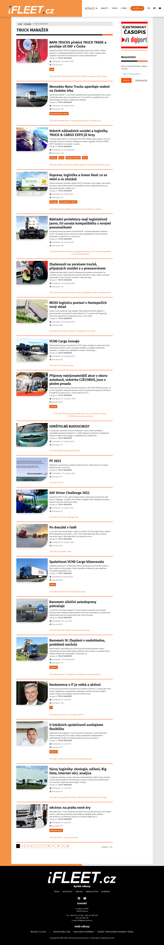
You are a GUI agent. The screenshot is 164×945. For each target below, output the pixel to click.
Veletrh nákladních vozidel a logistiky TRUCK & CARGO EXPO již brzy (78, 133)
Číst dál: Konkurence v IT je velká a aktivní (66, 714)
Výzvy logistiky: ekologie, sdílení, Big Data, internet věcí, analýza (77, 771)
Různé (52, 585)
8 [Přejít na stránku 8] (48, 846)
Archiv (79, 892)
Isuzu (61, 158)
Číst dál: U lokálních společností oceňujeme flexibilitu (70, 759)
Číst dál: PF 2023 (56, 482)
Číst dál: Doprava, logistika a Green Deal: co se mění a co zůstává (75, 209)
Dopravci (53, 667)
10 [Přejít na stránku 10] (58, 846)
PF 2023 (55, 461)
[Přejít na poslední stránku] (68, 846)
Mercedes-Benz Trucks (59, 114)
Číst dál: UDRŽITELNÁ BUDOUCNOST (64, 450)
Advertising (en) (61, 932)
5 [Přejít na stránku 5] (35, 846)
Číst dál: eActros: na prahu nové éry (63, 837)
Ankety (104, 8)
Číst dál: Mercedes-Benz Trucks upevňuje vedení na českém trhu (75, 120)
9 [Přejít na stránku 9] (53, 846)
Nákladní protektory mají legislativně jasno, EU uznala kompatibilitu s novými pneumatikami (80, 223)
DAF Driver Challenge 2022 (69, 493)
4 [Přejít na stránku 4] (31, 846)
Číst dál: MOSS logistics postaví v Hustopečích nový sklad (72, 331)
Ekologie (53, 202)
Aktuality (90, 8)
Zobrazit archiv (141, 80)
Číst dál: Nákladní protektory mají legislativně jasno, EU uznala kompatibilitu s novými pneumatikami (80, 252)
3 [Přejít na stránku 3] (26, 846)
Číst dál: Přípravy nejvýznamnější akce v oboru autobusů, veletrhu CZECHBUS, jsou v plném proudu (80, 414)
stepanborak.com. (108, 938)
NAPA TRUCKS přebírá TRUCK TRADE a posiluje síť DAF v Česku (77, 44)
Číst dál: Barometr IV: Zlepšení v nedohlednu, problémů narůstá (75, 674)
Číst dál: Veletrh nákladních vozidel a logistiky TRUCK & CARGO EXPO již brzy (79, 165)
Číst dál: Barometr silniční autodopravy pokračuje (69, 630)
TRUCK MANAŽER (65, 58)
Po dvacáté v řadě (63, 527)
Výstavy (53, 158)
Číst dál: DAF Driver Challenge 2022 (63, 517)
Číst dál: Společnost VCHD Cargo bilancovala (67, 591)
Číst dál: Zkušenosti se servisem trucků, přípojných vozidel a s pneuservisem (79, 292)
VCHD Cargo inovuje (64, 341)
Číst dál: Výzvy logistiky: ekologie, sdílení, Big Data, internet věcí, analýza (78, 797)
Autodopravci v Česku (68, 202)
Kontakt (105, 892)
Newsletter (92, 892)
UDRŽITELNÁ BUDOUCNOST (69, 426)
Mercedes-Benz (56, 830)
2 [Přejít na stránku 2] (22, 846)
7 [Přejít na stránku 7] (44, 846)
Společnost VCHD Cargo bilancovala (76, 562)
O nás (124, 8)
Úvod (56, 892)
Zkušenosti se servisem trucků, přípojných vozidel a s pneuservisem (77, 266)
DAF (51, 69)
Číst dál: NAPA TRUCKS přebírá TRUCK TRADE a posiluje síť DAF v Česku (78, 76)
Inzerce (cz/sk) (38, 932)
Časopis (136, 8)
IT (51, 707)
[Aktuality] (96, 8)
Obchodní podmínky (84, 932)
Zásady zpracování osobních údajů (115, 932)
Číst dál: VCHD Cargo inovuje (61, 365)
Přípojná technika (73, 158)
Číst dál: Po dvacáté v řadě (60, 551)
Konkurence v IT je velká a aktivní (75, 685)
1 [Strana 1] (18, 846)
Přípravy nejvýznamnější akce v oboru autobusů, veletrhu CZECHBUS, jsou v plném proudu (78, 380)
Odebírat (126, 80)
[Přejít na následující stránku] (63, 846)
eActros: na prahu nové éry (70, 808)
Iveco (85, 158)
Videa (114, 8)
